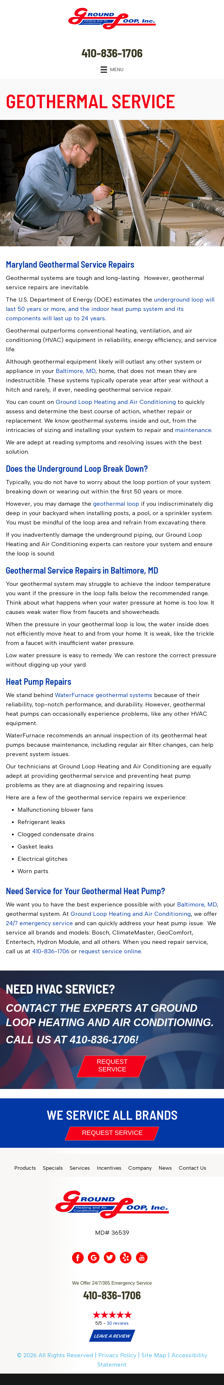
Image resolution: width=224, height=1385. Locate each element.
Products (25, 1168)
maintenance (193, 429)
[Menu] (112, 69)
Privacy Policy (117, 1355)
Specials (53, 1168)
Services (80, 1168)
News (165, 1168)
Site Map (153, 1355)
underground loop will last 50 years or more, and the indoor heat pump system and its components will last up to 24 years (110, 309)
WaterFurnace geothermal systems (103, 694)
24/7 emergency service (39, 923)
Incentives (109, 1168)
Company (140, 1168)
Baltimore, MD (75, 370)
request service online (110, 951)
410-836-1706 (50, 951)
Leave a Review (112, 1336)
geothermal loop (116, 503)
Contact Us (192, 1168)
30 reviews (118, 1323)
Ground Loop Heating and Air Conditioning (116, 401)
